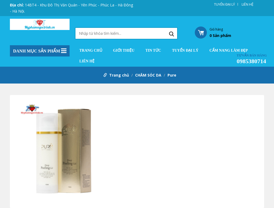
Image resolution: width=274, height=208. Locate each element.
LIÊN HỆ (247, 4)
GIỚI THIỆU (124, 50)
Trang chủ (90, 50)
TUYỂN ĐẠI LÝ (224, 4)
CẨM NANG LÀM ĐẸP (229, 50)
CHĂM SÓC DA (148, 75)
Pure (172, 75)
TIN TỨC (153, 50)
